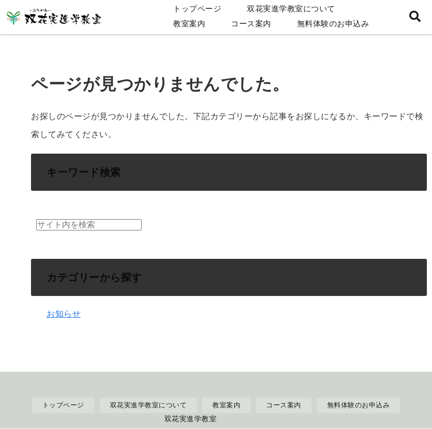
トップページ (197, 8)
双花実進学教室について (291, 8)
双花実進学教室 (190, 419)
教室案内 (189, 23)
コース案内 (251, 23)
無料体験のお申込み (333, 23)
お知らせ (64, 313)
